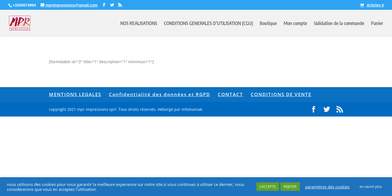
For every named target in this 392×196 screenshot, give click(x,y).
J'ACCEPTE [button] (268, 186)
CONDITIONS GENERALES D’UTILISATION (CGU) (208, 23)
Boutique (268, 23)
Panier (377, 23)
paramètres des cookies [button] (327, 186)
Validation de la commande (339, 23)
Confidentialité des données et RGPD (159, 94)
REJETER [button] (290, 186)
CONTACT (230, 94)
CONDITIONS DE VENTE (281, 94)
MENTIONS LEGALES (75, 94)
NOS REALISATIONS (138, 23)
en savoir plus (371, 186)
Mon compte (295, 23)
